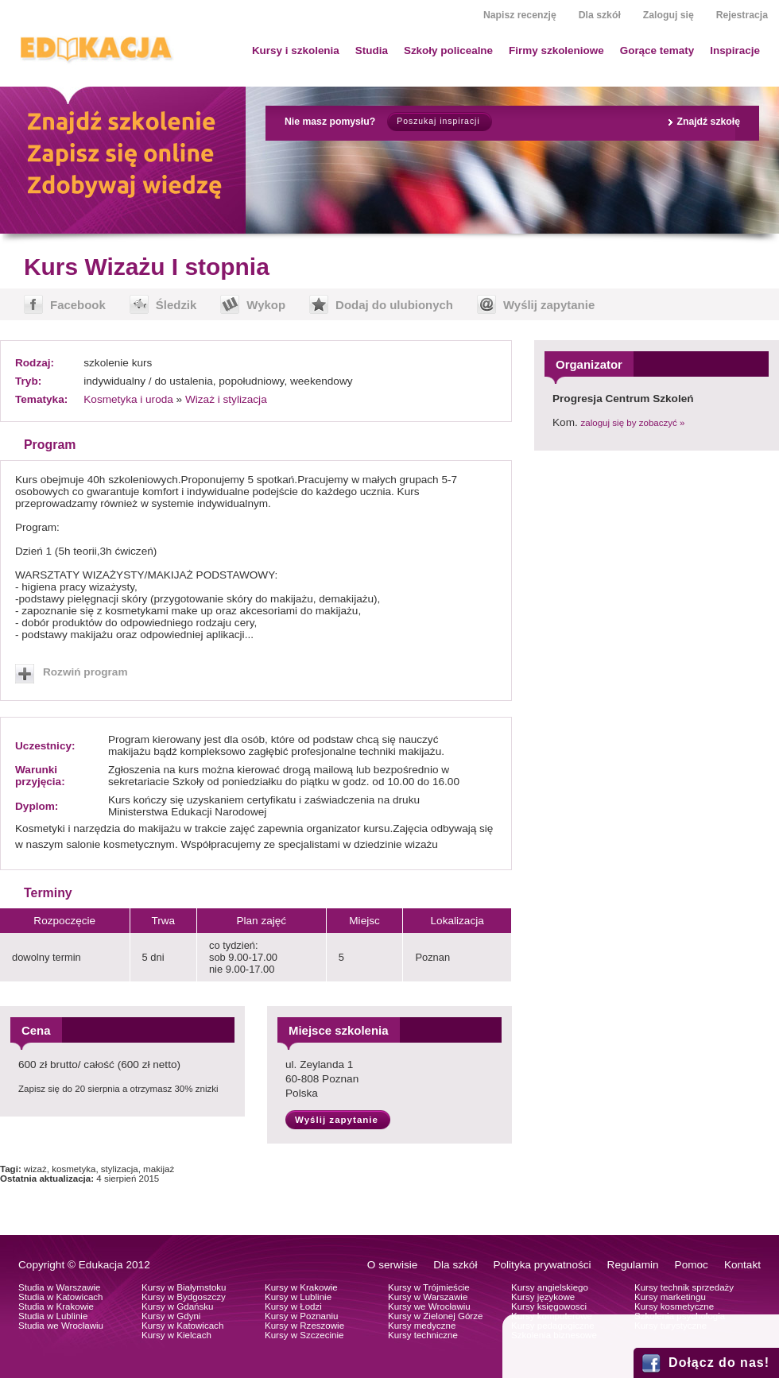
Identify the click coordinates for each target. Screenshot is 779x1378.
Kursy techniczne (423, 1335)
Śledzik (176, 305)
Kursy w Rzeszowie (304, 1325)
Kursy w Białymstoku (184, 1287)
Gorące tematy (657, 50)
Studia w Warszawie (59, 1287)
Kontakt (742, 1265)
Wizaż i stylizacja (226, 399)
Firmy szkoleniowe (556, 50)
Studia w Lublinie (52, 1316)
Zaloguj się (668, 15)
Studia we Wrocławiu (60, 1325)
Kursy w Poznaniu (301, 1316)
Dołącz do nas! (719, 1362)
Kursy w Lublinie (298, 1297)
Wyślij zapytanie (549, 305)
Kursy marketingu (670, 1297)
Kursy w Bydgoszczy (183, 1297)
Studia (371, 50)
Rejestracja (742, 15)
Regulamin (633, 1265)
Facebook (78, 305)
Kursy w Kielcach (176, 1335)
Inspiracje (735, 50)
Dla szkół (600, 15)
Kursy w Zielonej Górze (435, 1316)
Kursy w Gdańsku (177, 1306)
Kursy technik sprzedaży (684, 1287)
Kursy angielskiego (549, 1287)
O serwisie (392, 1265)
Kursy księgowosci (549, 1306)
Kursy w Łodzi (293, 1306)
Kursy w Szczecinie (304, 1335)
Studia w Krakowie (56, 1306)
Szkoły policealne (448, 50)
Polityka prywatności (542, 1265)
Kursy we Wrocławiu (429, 1306)
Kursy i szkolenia (295, 50)
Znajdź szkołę (708, 121)
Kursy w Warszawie (427, 1297)
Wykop (265, 305)
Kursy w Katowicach (182, 1325)
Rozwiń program (85, 672)
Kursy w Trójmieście (429, 1287)
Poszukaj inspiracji (438, 121)
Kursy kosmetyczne (674, 1306)
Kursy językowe (543, 1297)
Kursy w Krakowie (301, 1287)
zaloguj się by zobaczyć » (633, 423)
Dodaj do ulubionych (394, 305)
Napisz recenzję (519, 15)
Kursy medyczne (421, 1325)
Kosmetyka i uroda (128, 399)
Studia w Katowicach (60, 1297)
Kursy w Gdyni (170, 1316)
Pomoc (691, 1265)
